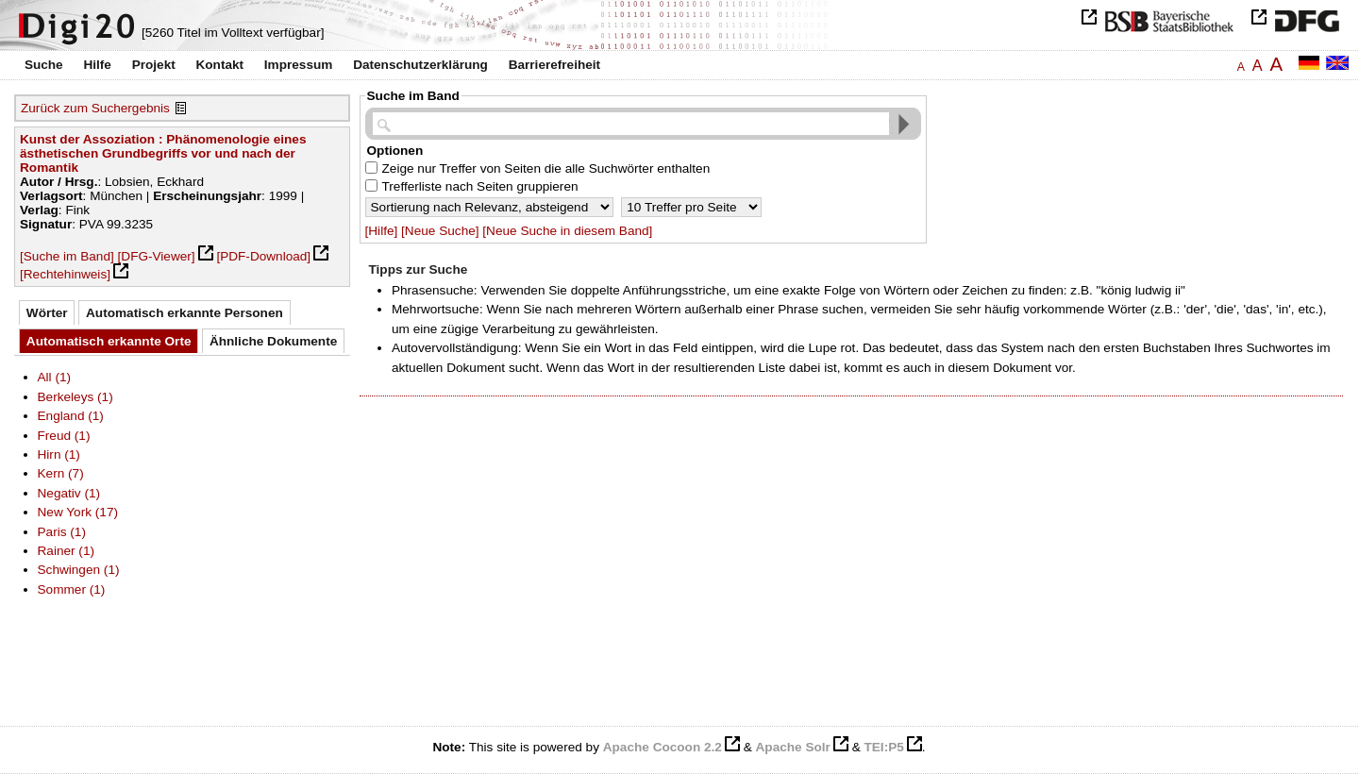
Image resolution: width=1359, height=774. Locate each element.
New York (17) (78, 512)
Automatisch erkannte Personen (184, 313)
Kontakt (219, 65)
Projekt (154, 65)
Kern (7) (61, 473)
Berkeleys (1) (75, 397)
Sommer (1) (72, 589)
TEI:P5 (883, 747)
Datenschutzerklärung (420, 65)
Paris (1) (62, 532)
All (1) (55, 377)
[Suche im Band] (67, 256)
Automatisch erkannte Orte (109, 341)
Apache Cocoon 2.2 (662, 747)
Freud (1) (64, 436)
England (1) (71, 416)
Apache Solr (793, 747)
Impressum (298, 65)
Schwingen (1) (79, 570)
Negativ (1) (69, 493)
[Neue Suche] (439, 231)
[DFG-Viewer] (156, 256)
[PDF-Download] (263, 256)
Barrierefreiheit (554, 65)
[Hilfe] (381, 231)
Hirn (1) (59, 454)
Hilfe (96, 65)
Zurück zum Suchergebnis (95, 108)
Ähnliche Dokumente (273, 341)
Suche (44, 65)
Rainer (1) (66, 551)
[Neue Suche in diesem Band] (567, 231)
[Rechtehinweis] (65, 274)
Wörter (47, 313)
